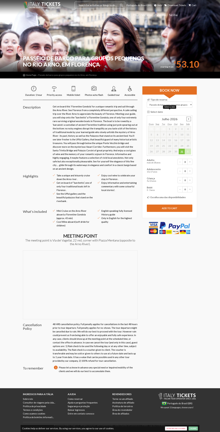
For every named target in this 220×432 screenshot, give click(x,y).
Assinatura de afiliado (123, 402)
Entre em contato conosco (81, 413)
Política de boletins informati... (38, 417)
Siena (85, 15)
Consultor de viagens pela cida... (39, 402)
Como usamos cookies (34, 413)
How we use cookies (176, 428)
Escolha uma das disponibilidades (166, 197)
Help (158, 5)
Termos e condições (33, 410)
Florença (70, 15)
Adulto (169, 162)
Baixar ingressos (76, 410)
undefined (188, 119)
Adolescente (169, 171)
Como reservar (75, 399)
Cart (192, 5)
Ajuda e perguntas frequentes (83, 402)
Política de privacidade (34, 406)
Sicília (173, 15)
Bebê (169, 189)
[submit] (169, 208)
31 (181, 151)
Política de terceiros (122, 406)
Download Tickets (175, 5)
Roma (98, 15)
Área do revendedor (122, 410)
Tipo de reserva (157, 99)
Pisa (136, 15)
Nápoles (124, 15)
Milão (111, 15)
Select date (155, 112)
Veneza (146, 15)
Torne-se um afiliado (122, 399)
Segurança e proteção (79, 406)
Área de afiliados (120, 413)
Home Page (51, 15)
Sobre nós (28, 399)
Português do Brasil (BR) (139, 5)
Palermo (160, 15)
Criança (169, 180)
